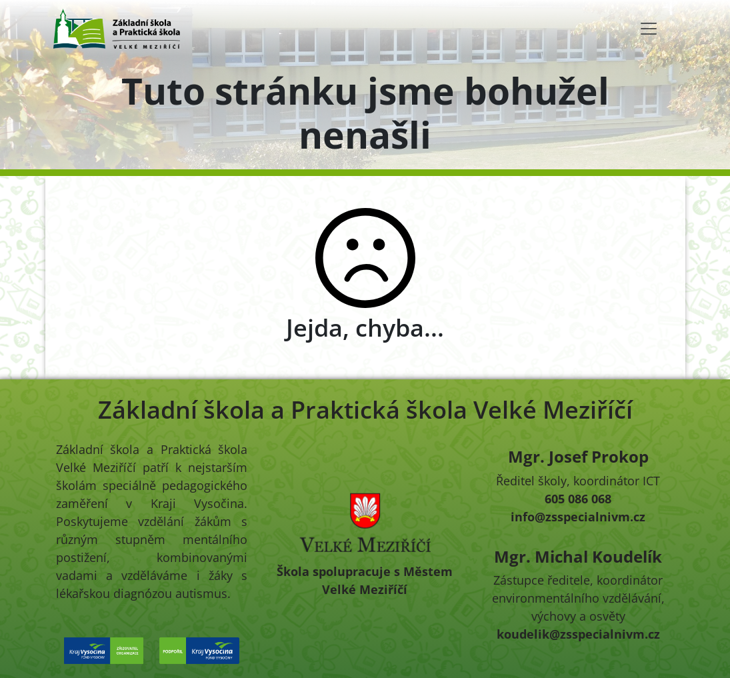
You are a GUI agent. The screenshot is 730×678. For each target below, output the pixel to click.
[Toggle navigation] (649, 28)
